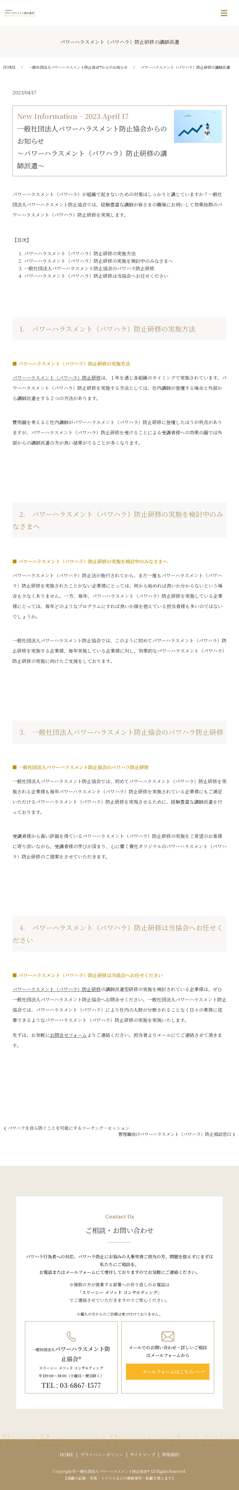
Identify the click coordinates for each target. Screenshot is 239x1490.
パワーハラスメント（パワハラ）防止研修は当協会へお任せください (96, 275)
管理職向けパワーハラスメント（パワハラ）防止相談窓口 (174, 1134)
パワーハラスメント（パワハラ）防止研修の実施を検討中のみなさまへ (98, 261)
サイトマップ (142, 1454)
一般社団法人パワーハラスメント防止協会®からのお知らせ (78, 67)
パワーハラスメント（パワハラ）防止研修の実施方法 (80, 253)
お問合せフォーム (68, 1035)
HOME (9, 67)
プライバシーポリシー (102, 1454)
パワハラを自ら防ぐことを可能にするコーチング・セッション (68, 1128)
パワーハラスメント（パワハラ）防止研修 (56, 377)
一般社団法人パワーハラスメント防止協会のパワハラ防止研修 (89, 268)
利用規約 (170, 1454)
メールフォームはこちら (167, 1371)
